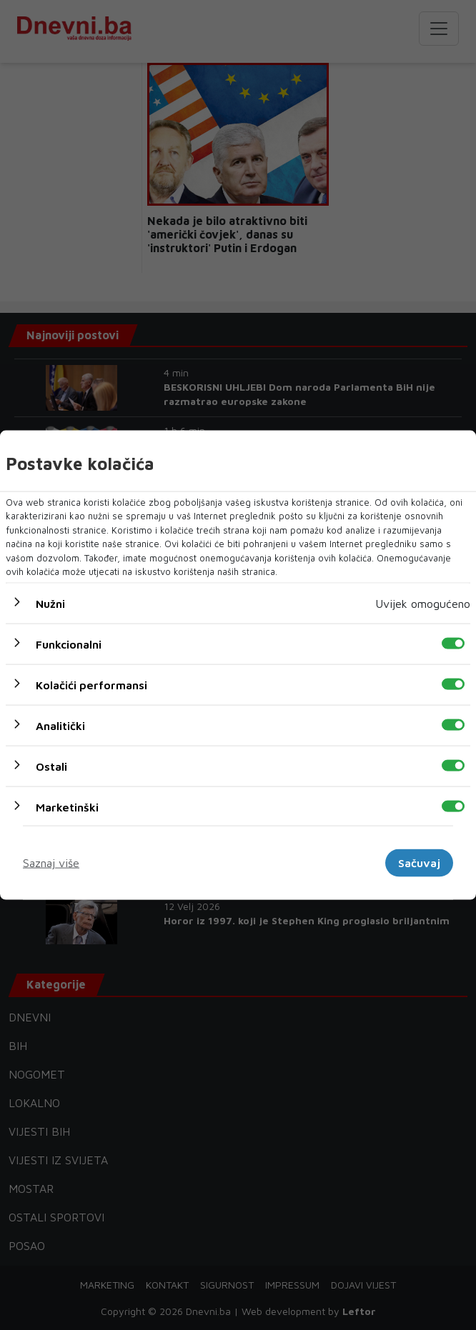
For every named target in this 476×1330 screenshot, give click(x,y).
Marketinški (67, 806)
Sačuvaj (419, 862)
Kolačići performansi (91, 684)
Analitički (60, 725)
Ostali (51, 765)
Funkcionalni (68, 643)
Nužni (50, 602)
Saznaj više (51, 862)
